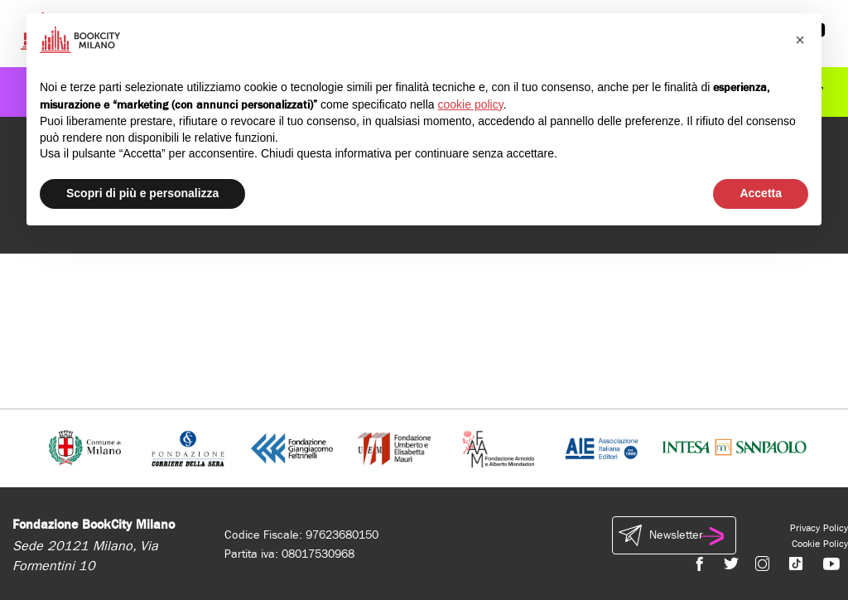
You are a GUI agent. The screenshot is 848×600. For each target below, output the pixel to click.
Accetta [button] (761, 193)
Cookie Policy (820, 543)
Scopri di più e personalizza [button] (142, 193)
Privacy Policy (819, 528)
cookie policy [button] (471, 104)
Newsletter (674, 535)
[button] (800, 40)
